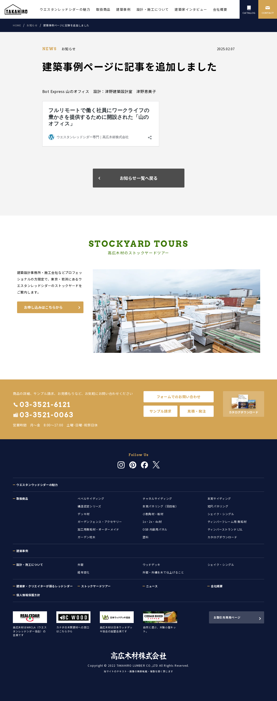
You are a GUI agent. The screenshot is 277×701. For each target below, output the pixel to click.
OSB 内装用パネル (155, 529)
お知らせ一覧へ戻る (139, 178)
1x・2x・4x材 (152, 522)
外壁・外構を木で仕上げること (163, 572)
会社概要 (217, 586)
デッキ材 (84, 514)
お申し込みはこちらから (43, 307)
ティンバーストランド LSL (225, 529)
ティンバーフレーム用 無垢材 (227, 522)
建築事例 (22, 551)
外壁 (80, 564)
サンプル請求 (160, 411)
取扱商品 (22, 498)
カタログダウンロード (222, 537)
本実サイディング (219, 498)
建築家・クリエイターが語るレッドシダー (44, 586)
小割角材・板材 (153, 514)
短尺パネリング (218, 506)
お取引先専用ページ (227, 617)
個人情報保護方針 (28, 595)
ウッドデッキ (151, 564)
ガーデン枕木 (86, 537)
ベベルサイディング (91, 498)
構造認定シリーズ (89, 506)
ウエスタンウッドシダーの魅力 (37, 485)
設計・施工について (29, 564)
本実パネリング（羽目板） (160, 506)
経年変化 (84, 572)
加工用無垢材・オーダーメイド (98, 529)
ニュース (152, 586)
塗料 (145, 537)
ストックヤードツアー (96, 586)
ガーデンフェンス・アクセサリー (100, 522)
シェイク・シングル (221, 514)
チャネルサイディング (157, 498)
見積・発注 (196, 411)
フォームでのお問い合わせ (179, 396)
